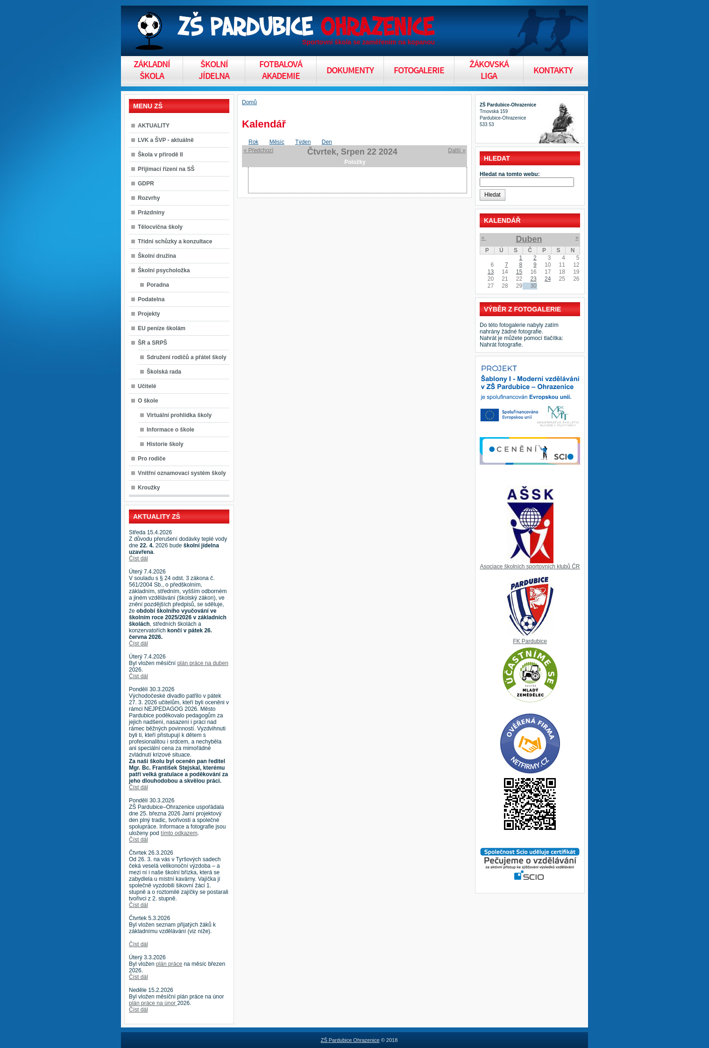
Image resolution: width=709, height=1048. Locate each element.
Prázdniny (151, 212)
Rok (253, 142)
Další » (456, 150)
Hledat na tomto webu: (510, 174)
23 (533, 279)
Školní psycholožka (164, 270)
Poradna (158, 285)
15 (519, 272)
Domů (249, 102)
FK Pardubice (530, 641)
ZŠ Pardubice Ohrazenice (350, 1040)
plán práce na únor (153, 1003)
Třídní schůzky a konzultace (175, 241)
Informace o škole (170, 429)
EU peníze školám (161, 328)
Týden (303, 142)
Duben (529, 239)
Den (327, 142)
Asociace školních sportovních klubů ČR (530, 566)
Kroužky (149, 487)
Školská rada (164, 371)
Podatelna (151, 299)
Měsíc (276, 142)
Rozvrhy (149, 198)
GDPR (146, 183)
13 (491, 272)
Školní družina (157, 256)
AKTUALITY (154, 125)
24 (548, 279)
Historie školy (165, 444)
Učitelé (147, 386)
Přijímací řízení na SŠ (166, 169)
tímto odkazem (179, 833)
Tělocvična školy (160, 227)
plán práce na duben (202, 663)
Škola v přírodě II (160, 154)
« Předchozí (258, 150)
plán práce (169, 964)
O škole (148, 400)
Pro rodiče (151, 458)
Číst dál (138, 558)
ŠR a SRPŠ (152, 343)
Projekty (149, 314)
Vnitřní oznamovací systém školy (182, 473)
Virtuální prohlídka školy (179, 415)
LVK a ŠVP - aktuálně (166, 140)
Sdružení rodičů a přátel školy (187, 357)
